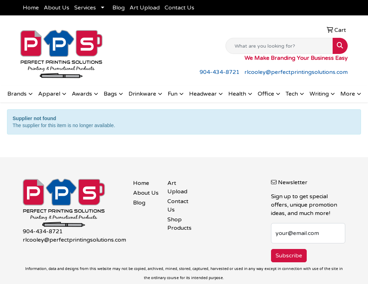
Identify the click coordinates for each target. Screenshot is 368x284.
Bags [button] (110, 93)
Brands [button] (17, 93)
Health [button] (237, 93)
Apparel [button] (49, 93)
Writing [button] (319, 93)
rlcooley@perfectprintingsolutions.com (296, 72)
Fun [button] (173, 93)
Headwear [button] (203, 93)
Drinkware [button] (142, 93)
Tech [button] (292, 93)
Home (31, 7)
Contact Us (179, 7)
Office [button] (266, 93)
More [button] (347, 93)
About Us (56, 7)
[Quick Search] (279, 46)
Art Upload (145, 7)
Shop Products (179, 223)
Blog (118, 7)
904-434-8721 (219, 72)
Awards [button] (82, 93)
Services (85, 7)
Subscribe (289, 255)
